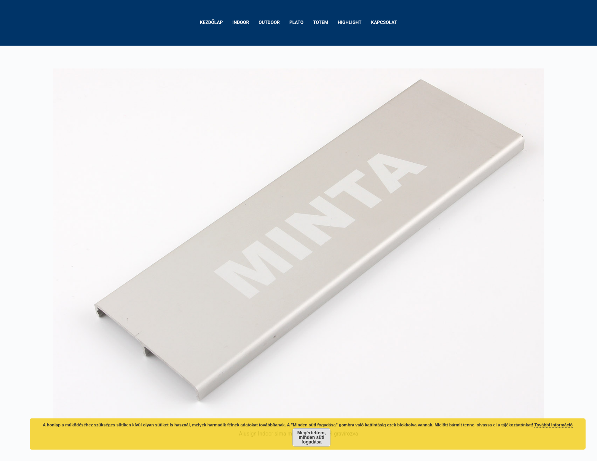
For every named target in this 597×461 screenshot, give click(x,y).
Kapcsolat (384, 22)
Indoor (240, 22)
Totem (320, 22)
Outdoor (269, 22)
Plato (296, 22)
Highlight (350, 22)
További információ (553, 425)
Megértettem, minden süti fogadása (311, 437)
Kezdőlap (211, 22)
